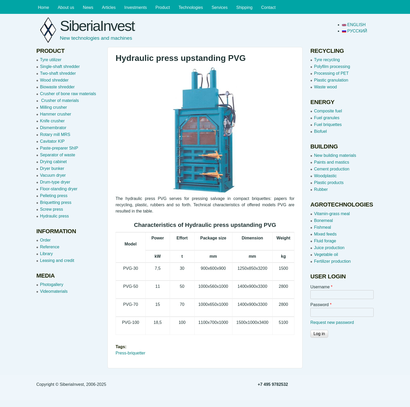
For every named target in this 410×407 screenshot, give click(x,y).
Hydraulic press (54, 216)
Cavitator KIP (52, 141)
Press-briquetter (130, 353)
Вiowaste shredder (57, 87)
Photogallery (51, 284)
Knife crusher (52, 121)
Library (46, 253)
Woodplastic (325, 176)
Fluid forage (325, 241)
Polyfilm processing (332, 66)
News (88, 7)
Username (321, 287)
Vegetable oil (326, 254)
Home (43, 7)
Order (45, 240)
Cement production (331, 169)
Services (219, 7)
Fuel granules (326, 118)
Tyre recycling (327, 60)
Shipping (244, 7)
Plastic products (329, 182)
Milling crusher (53, 107)
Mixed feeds (325, 234)
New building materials (335, 155)
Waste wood (325, 87)
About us (66, 7)
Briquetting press (55, 202)
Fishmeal (322, 227)
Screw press (51, 209)
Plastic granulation (331, 80)
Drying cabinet (53, 161)
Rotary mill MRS (55, 134)
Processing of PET (331, 73)
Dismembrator (53, 127)
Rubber (321, 189)
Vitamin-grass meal (332, 213)
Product (163, 7)
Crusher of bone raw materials (68, 93)
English (354, 24)
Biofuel (320, 131)
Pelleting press (53, 195)
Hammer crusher (55, 114)
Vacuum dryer (53, 175)
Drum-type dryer (55, 182)
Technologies (191, 7)
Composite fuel (328, 111)
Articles (109, 7)
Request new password (332, 322)
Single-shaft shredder (60, 66)
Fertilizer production (332, 261)
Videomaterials (54, 291)
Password (321, 304)
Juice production (329, 247)
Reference (49, 247)
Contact (268, 7)
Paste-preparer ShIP (59, 148)
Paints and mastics (331, 162)
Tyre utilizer (50, 60)
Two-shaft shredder (58, 73)
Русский (354, 31)
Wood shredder (54, 80)
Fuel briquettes (328, 124)
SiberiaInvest (97, 26)
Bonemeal (323, 220)
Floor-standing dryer (58, 189)
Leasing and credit (57, 260)
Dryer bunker (52, 168)
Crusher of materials (59, 100)
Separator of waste (57, 155)
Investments (135, 7)
